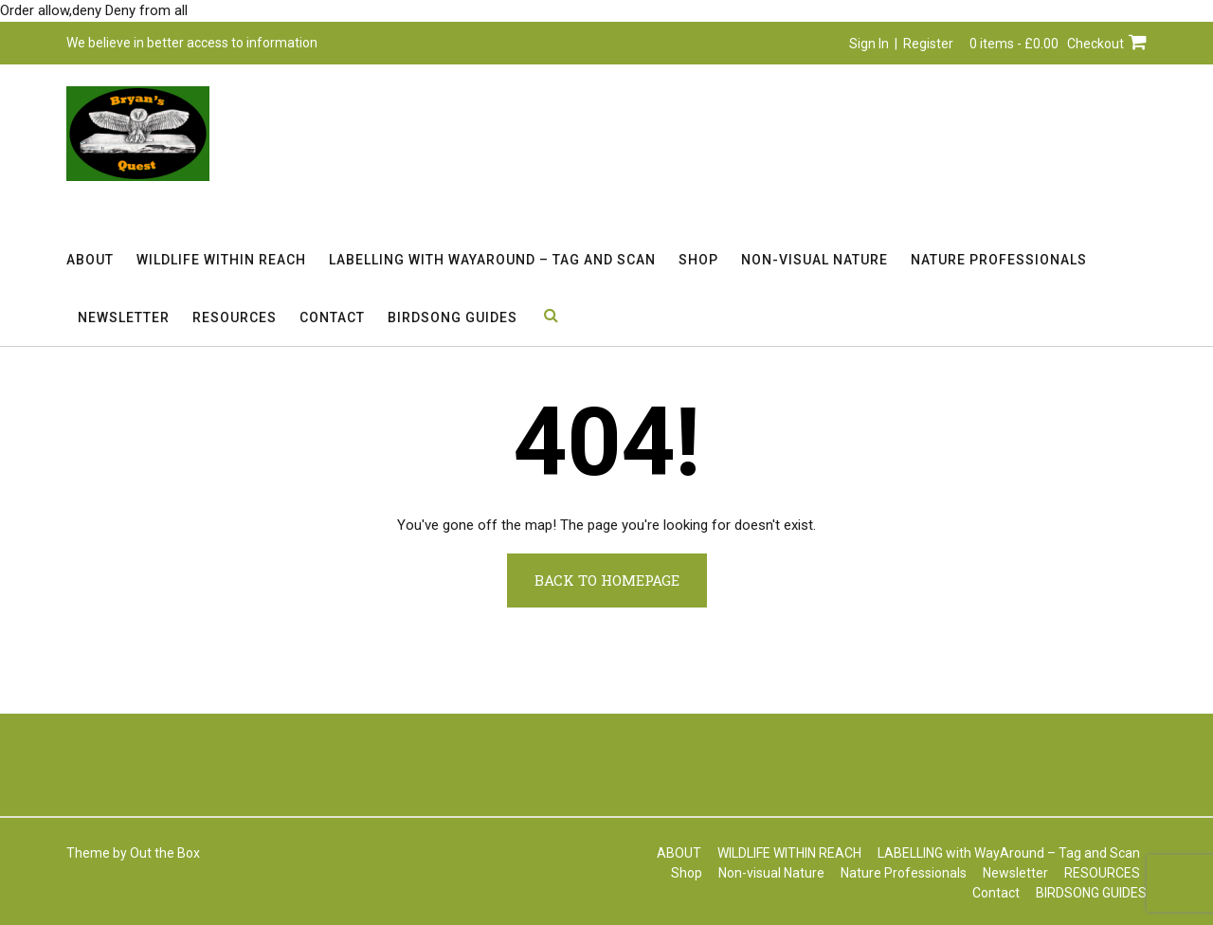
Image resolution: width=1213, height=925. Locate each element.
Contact (332, 317)
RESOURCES (234, 317)
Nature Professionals (999, 259)
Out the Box (165, 853)
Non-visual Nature (814, 259)
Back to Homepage (606, 580)
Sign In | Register (901, 43)
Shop (698, 259)
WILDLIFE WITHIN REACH (221, 259)
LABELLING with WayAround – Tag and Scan (492, 259)
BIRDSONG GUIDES (452, 317)
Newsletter (124, 317)
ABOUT (90, 259)
